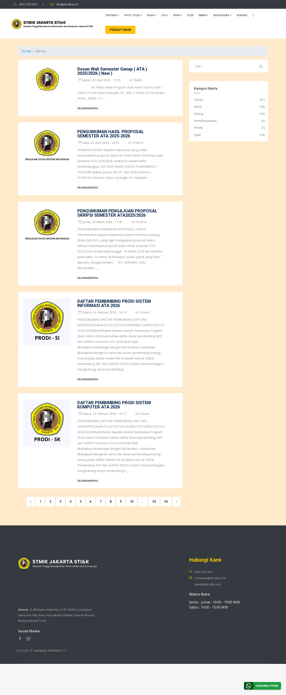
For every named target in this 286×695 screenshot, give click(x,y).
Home (26, 50)
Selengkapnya (87, 108)
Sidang (198, 113)
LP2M (190, 14)
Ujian (197, 134)
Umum (198, 99)
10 (131, 501)
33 (154, 501)
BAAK (151, 14)
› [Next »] (176, 501)
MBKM (203, 14)
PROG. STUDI (133, 14)
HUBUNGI (242, 14)
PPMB (198, 127)
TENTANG (112, 14)
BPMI (177, 14)
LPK (164, 14)
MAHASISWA (222, 14)
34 (166, 501)
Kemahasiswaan (205, 120)
